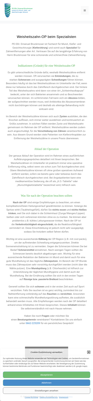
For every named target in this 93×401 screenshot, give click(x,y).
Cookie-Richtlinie (31, 397)
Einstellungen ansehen (46, 390)
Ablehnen (46, 382)
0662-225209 (33, 323)
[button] (88, 352)
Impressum (63, 397)
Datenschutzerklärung (49, 397)
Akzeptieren (46, 374)
